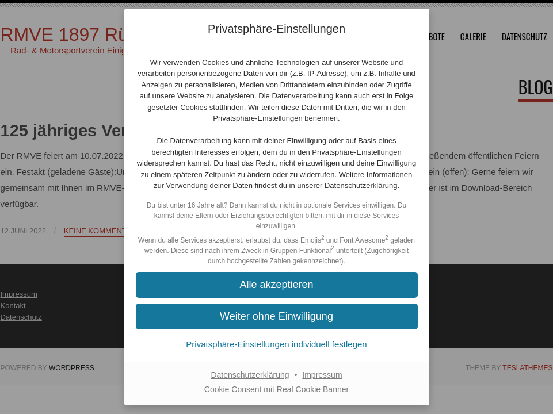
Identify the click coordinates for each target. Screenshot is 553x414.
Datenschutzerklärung (361, 185)
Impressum (322, 374)
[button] (277, 285)
